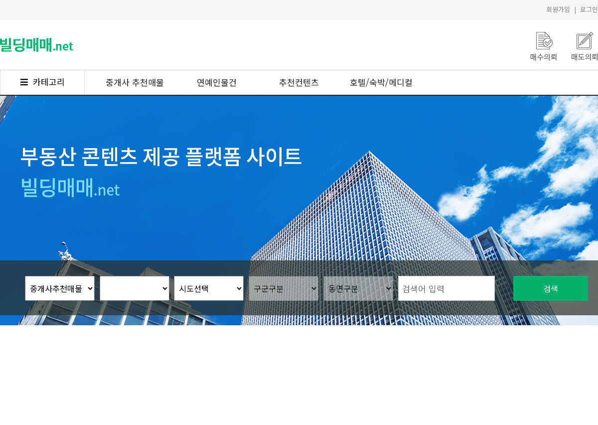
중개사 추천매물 (135, 82)
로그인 (589, 9)
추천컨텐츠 (299, 82)
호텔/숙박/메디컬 (381, 82)
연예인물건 (217, 82)
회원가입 (558, 9)
